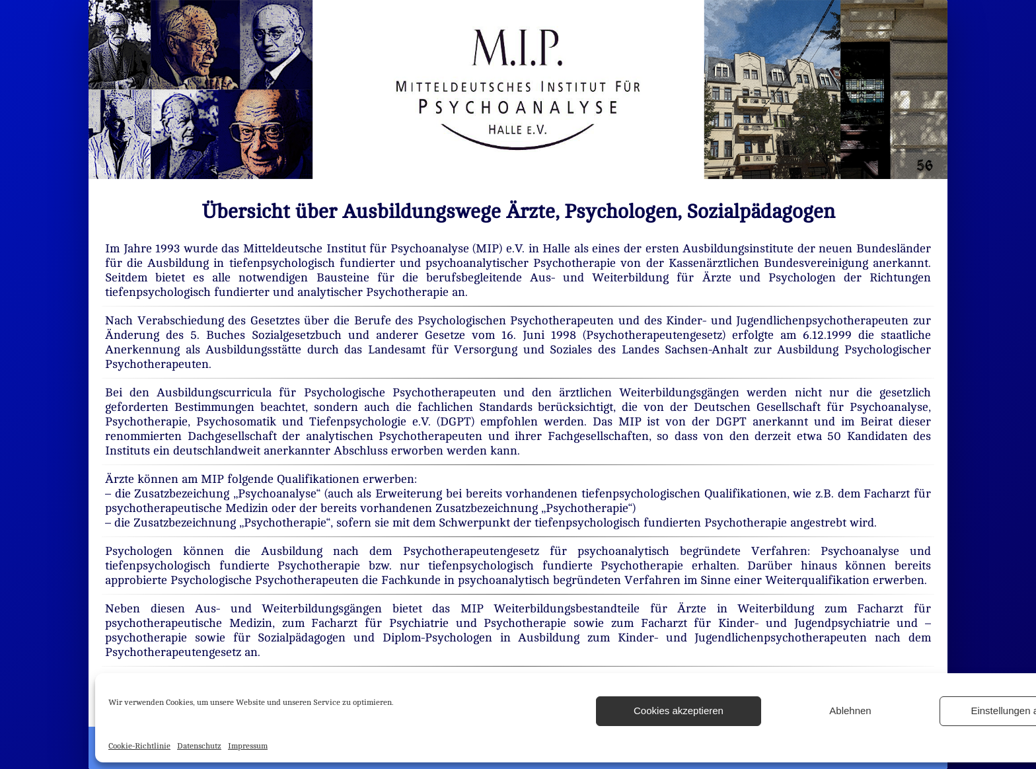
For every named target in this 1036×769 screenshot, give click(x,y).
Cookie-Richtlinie (139, 746)
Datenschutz (199, 746)
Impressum (248, 746)
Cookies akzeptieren (678, 710)
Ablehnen (850, 710)
